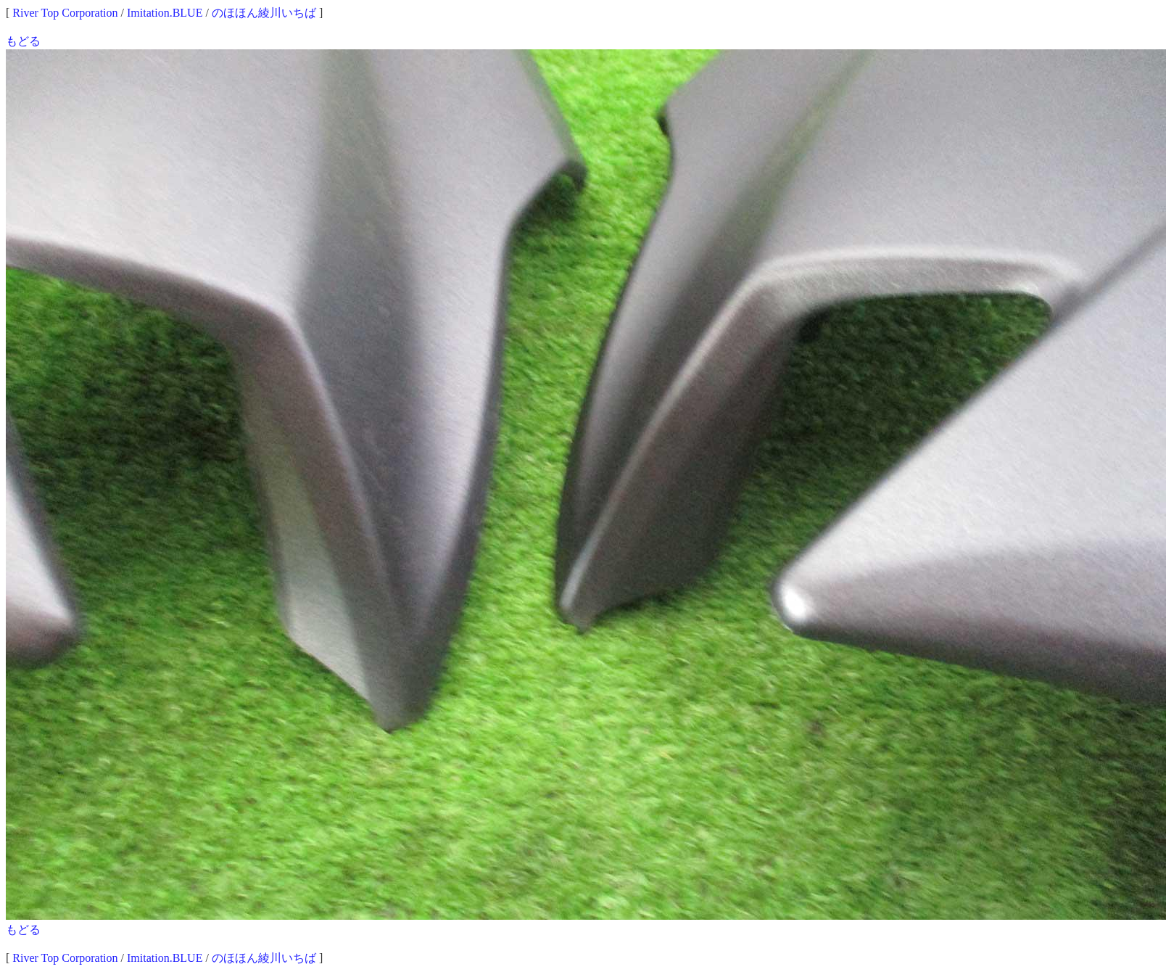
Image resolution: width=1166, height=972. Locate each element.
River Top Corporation (64, 13)
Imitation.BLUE (164, 13)
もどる (23, 41)
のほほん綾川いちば (264, 13)
